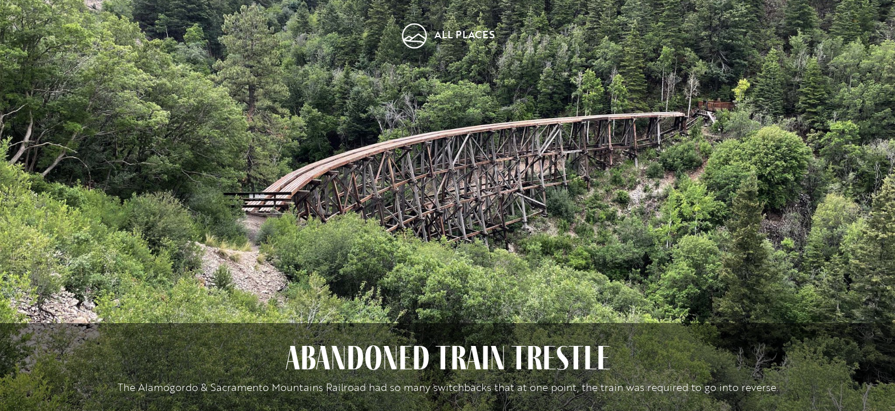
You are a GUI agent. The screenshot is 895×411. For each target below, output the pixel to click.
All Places (464, 34)
